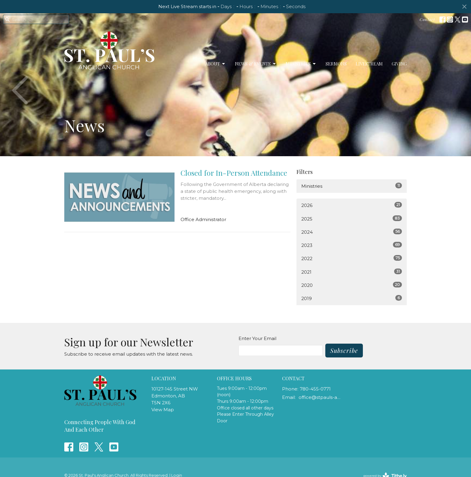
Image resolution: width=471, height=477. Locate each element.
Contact (427, 19)
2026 (351, 205)
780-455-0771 (315, 389)
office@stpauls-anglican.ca (320, 397)
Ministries (301, 64)
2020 (351, 285)
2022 (351, 258)
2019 (351, 298)
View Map (162, 409)
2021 (351, 272)
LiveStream (369, 64)
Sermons (336, 64)
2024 (351, 232)
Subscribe (344, 350)
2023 (351, 245)
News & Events (256, 64)
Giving (399, 64)
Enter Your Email (257, 338)
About (215, 64)
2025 (351, 218)
